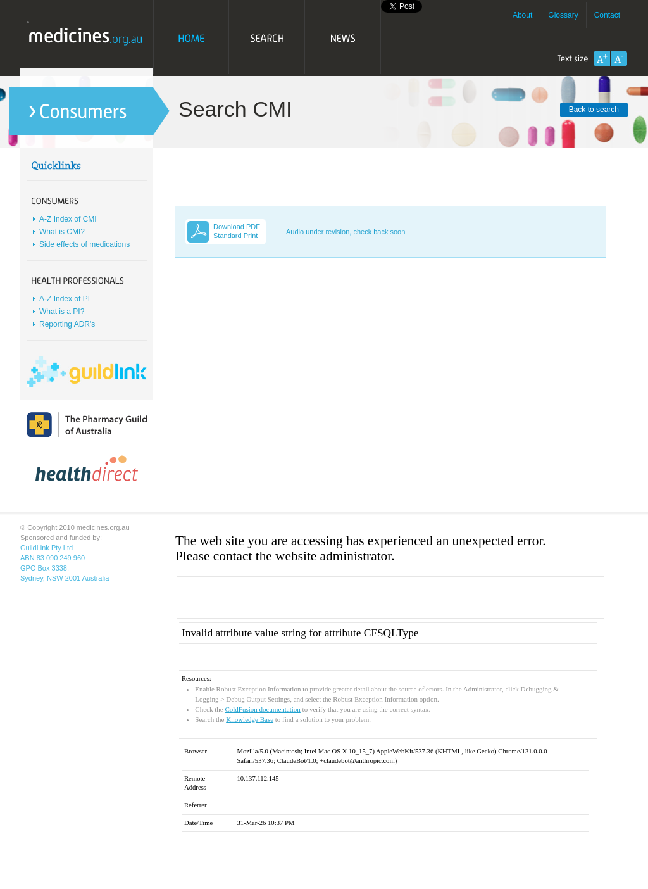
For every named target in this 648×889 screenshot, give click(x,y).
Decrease (619, 58)
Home (191, 38)
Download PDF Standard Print (236, 231)
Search (267, 38)
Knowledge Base (249, 719)
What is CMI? (62, 231)
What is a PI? (61, 311)
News (343, 38)
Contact (607, 15)
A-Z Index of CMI (68, 219)
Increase (602, 58)
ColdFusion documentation (262, 709)
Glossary (563, 15)
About (522, 15)
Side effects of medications (84, 244)
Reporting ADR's (67, 324)
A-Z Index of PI (64, 298)
